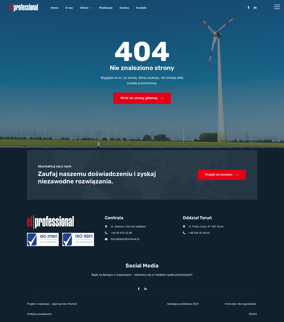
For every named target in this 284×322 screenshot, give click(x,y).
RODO (253, 313)
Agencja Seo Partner (64, 303)
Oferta (86, 7)
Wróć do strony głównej (142, 98)
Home (54, 7)
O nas (69, 7)
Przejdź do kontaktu (222, 175)
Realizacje (106, 7)
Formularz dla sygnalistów (240, 303)
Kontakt (141, 7)
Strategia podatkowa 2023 (183, 303)
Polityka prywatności (39, 313)
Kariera (124, 7)
